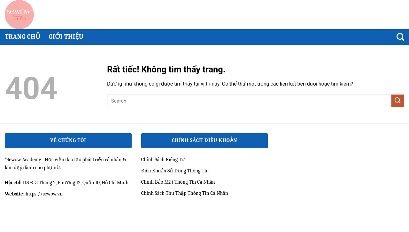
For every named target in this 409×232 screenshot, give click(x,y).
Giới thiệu (66, 36)
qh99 (10, 205)
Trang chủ (22, 36)
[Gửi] (397, 101)
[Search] (400, 37)
